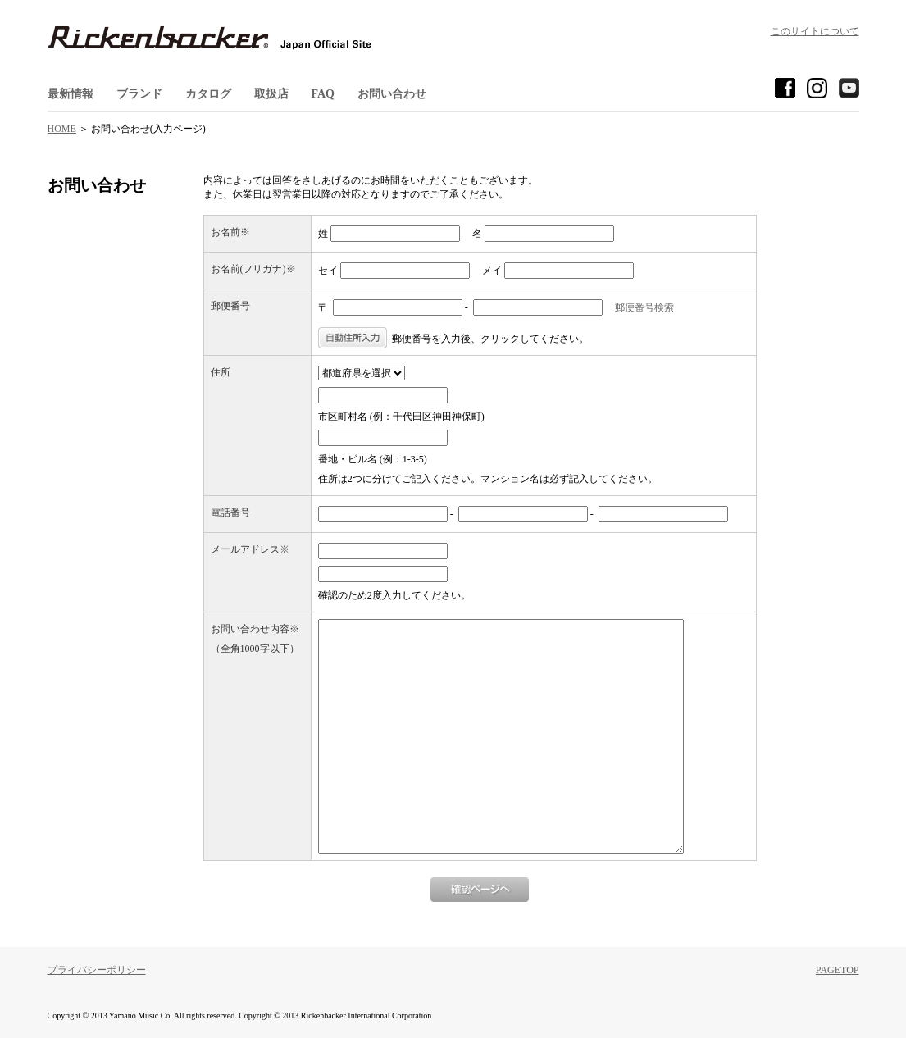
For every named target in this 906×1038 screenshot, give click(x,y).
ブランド (139, 94)
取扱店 (271, 94)
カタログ (208, 94)
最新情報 (70, 94)
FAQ (323, 94)
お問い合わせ (391, 94)
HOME (62, 128)
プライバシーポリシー (97, 970)
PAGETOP (837, 970)
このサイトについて (815, 31)
